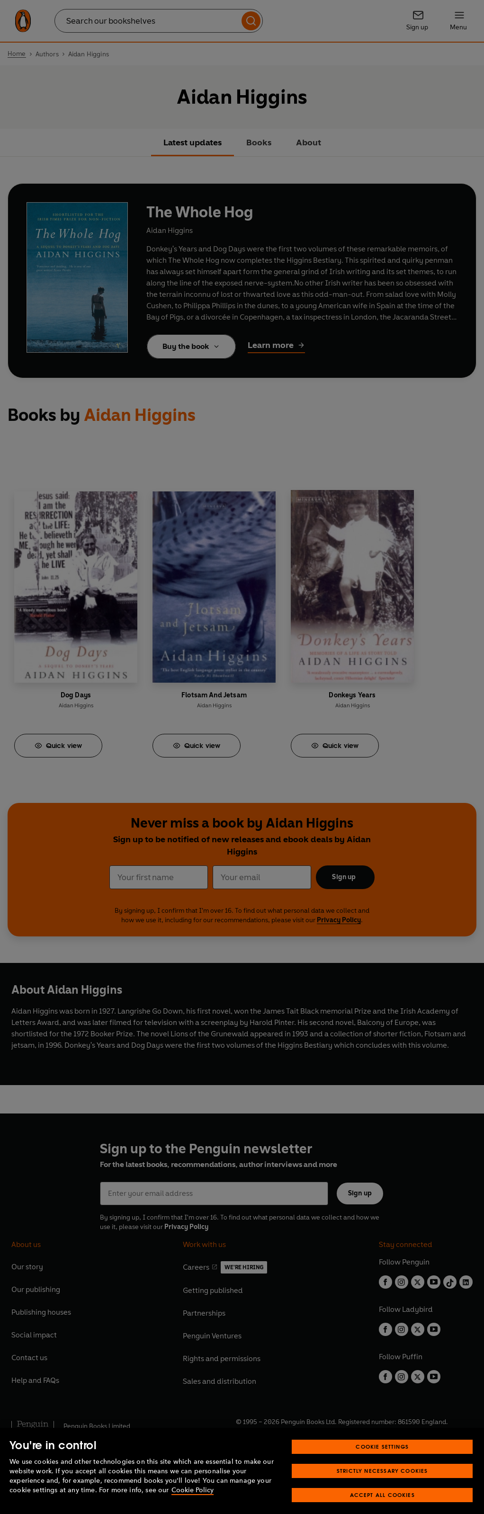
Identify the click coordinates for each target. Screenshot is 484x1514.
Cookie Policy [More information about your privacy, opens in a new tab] (192, 1502)
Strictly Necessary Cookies (382, 1483)
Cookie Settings (382, 1458)
